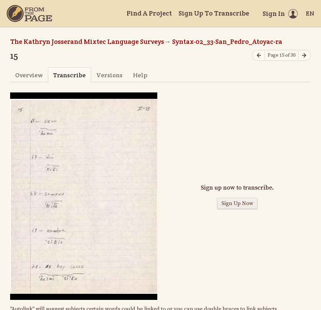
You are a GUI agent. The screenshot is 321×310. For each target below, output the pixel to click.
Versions (109, 75)
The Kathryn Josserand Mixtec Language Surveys (87, 41)
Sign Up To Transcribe (214, 13)
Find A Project (149, 13)
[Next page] (304, 55)
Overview (29, 75)
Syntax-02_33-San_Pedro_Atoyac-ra (227, 41)
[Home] (29, 13)
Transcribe (69, 75)
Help (140, 75)
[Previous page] (258, 55)
